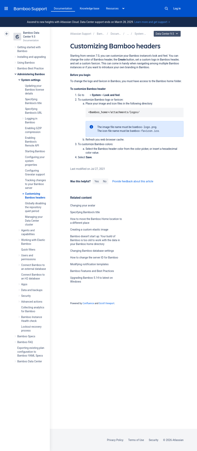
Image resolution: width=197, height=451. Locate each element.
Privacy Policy (115, 440)
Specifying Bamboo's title (85, 212)
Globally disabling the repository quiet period (35, 207)
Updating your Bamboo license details (34, 89)
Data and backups (32, 290)
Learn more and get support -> (152, 22)
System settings (30, 80)
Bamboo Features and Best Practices (92, 271)
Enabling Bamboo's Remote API (32, 141)
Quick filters (28, 249)
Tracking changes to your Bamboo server (35, 184)
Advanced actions (31, 301)
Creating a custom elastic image (89, 229)
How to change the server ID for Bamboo (94, 257)
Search (166, 8)
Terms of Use (136, 440)
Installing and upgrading (31, 56)
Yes (96, 181)
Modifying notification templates (89, 264)
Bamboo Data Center (29, 361)
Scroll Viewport (106, 303)
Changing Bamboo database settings (92, 250)
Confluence (88, 303)
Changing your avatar (82, 205)
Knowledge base (89, 8)
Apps (24, 284)
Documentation (63, 8)
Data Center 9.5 (168, 34)
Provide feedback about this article (132, 181)
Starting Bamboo (35, 151)
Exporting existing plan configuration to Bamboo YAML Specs (30, 351)
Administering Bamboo (31, 74)
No (105, 181)
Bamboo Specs (26, 336)
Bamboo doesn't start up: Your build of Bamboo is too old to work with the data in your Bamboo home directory (95, 240)
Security (26, 295)
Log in (177, 8)
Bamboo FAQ (25, 342)
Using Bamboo (26, 62)
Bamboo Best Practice (30, 68)
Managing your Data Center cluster (34, 220)
